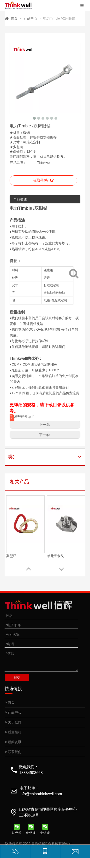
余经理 (31, 829)
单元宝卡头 (55, 556)
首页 (10, 702)
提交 (17, 677)
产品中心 (13, 712)
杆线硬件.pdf (23, 417)
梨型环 (11, 556)
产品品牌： (18, 163)
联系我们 (13, 752)
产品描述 (20, 199)
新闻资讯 (13, 742)
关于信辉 (13, 722)
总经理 (17, 829)
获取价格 (43, 180)
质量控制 (13, 732)
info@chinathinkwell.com (41, 794)
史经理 (45, 829)
